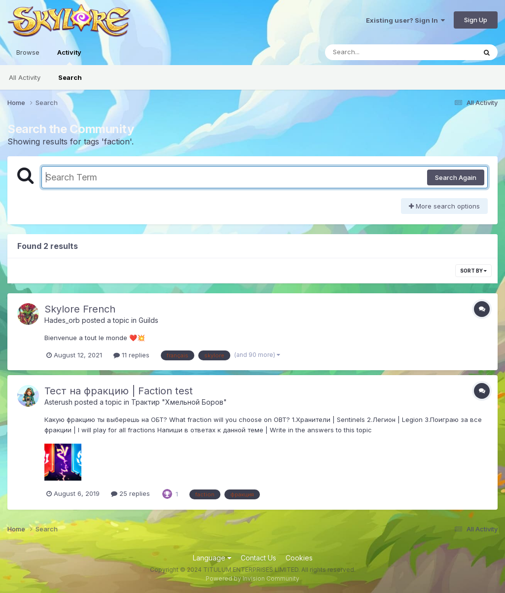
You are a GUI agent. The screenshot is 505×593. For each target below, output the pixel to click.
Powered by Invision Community (252, 578)
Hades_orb (62, 320)
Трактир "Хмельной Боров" (179, 402)
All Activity (24, 77)
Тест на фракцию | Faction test (118, 391)
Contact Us (258, 558)
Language (212, 558)
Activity (69, 56)
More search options (444, 206)
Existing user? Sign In (405, 20)
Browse (27, 52)
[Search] (373, 52)
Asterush (58, 402)
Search (70, 77)
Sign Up (475, 20)
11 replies (131, 355)
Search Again (455, 177)
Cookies (299, 558)
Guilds (148, 320)
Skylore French (79, 309)
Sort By (473, 271)
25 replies (130, 493)
